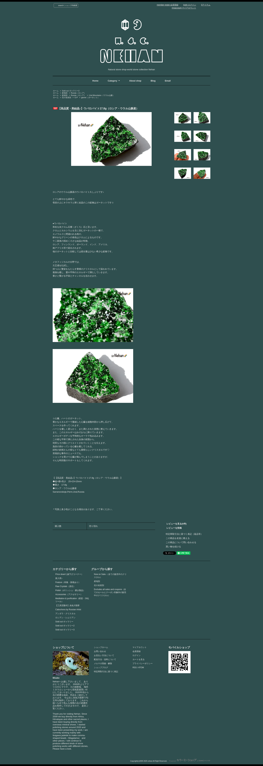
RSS (135, 667)
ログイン (137, 655)
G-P (76, 97)
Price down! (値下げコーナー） (69, 574)
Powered (189, 761)
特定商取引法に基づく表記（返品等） (184, 534)
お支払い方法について (104, 655)
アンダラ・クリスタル (65, 613)
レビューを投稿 (174, 528)
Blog (153, 80)
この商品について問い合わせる (181, 542)
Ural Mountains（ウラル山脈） (101, 95)
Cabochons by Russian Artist (68, 609)
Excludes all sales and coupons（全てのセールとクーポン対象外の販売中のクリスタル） (110, 592)
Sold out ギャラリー (64, 621)
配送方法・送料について (105, 659)
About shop (135, 80)
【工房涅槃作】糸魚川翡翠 (67, 605)
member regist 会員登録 (167, 5)
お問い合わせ (100, 651)
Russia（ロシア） (78, 93)
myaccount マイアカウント (184, 8)
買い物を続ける (173, 546)
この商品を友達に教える (178, 538)
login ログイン (189, 5)
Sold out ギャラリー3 (64, 630)
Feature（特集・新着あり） (67, 582)
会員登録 (137, 651)
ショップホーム (101, 647)
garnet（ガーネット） (90, 97)
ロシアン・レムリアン (65, 617)
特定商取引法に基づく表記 (106, 671)
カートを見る (139, 659)
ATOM (141, 667)
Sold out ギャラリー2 (70, 91)
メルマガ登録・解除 (103, 663)
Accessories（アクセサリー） (68, 594)
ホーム (56, 91)
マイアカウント (140, 647)
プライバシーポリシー (143, 663)
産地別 (64, 93)
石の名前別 (66, 97)
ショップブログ (101, 667)
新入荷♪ (58, 578)
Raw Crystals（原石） (65, 586)
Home (95, 80)
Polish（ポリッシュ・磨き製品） (70, 590)
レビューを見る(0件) (176, 523)
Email (168, 80)
